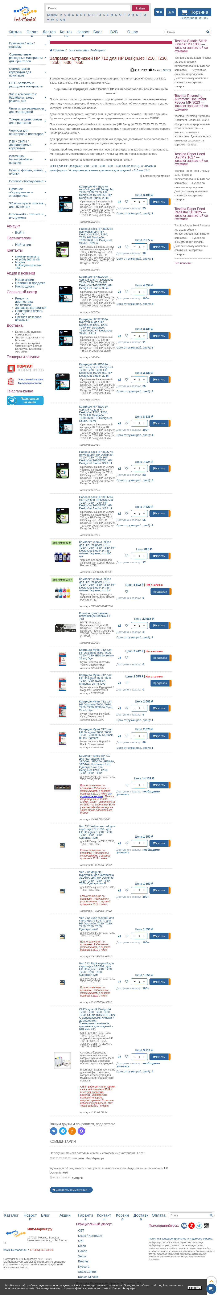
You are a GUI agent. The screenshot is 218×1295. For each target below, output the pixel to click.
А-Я (62, 19)
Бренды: (52, 14)
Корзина (122, 1217)
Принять (194, 1287)
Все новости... (183, 263)
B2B (114, 32)
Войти (20, 232)
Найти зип (23, 245)
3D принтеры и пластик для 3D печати (26, 204)
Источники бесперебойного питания (21, 159)
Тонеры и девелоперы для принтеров (25, 120)
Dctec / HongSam (90, 1235)
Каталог (15, 34)
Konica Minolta (88, 1277)
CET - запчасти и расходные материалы (26, 84)
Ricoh (82, 1246)
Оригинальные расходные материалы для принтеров (26, 58)
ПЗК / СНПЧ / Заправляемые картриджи (20, 145)
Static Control (87, 1271)
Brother (83, 1261)
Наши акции (24, 279)
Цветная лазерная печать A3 (28, 318)
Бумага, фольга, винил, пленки (26, 171)
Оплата (32, 34)
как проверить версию (96, 795)
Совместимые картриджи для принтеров (20, 72)
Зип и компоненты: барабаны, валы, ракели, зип (23, 97)
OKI (80, 1240)
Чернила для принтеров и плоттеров (26, 132)
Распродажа (24, 286)
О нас (132, 32)
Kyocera (83, 1266)
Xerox (82, 1256)
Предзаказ (160, 591)
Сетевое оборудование (26, 181)
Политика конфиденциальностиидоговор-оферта (181, 1238)
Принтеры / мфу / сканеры (22, 44)
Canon (82, 1251)
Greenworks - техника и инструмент (26, 215)
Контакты (66, 34)
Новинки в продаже (30, 283)
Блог (97, 32)
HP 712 (167, 70)
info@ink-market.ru (14, 1249)
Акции (65, 1215)
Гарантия (85, 1217)
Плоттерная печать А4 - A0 (28, 312)
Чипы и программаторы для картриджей (26, 110)
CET (81, 1230)
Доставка (49, 34)
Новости (83, 34)
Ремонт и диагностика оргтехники (24, 301)
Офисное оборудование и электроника (21, 192)
